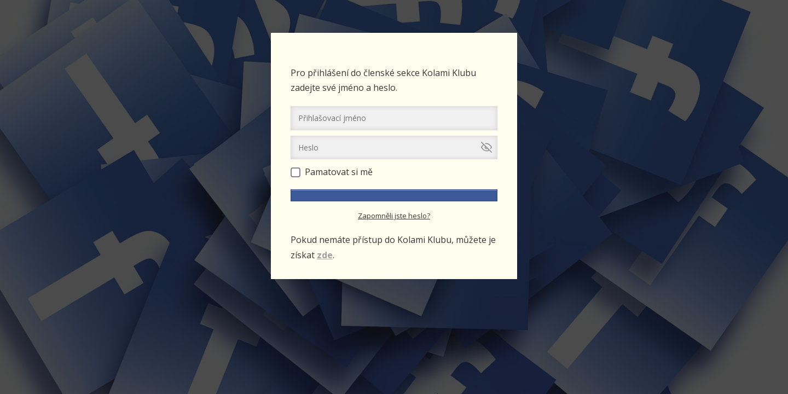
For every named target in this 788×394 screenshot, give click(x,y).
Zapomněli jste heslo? (394, 216)
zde (325, 255)
